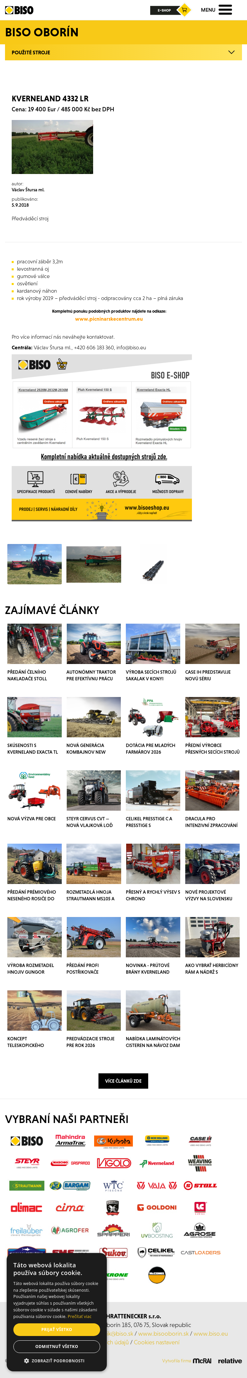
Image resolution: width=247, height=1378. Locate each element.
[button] (56, 1361)
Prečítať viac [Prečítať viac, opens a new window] (79, 1316)
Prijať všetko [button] (56, 1329)
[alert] (57, 1312)
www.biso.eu (211, 1333)
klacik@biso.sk (115, 1333)
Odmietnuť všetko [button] (56, 1346)
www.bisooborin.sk (163, 1333)
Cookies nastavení (157, 1342)
